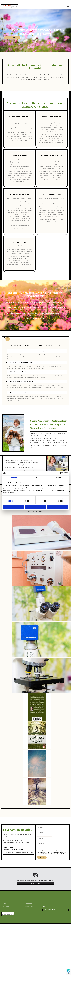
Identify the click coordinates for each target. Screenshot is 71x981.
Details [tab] (35, 477)
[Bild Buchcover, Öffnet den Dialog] (37, 805)
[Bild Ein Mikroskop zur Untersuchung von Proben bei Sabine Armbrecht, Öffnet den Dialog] (41, 656)
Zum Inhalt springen (6, 2)
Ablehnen (13, 507)
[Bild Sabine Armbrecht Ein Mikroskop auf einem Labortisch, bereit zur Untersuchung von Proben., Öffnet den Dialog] (41, 621)
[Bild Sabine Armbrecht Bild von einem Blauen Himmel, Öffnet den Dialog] (37, 776)
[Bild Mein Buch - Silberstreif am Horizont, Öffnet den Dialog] (37, 748)
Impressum (44, 903)
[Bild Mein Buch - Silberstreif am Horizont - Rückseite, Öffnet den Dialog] (37, 720)
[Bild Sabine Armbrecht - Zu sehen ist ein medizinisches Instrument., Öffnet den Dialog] (41, 585)
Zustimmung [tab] (13, 477)
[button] (12, 37)
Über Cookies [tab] (57, 477)
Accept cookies (35, 883)
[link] (35, 875)
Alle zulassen (57, 507)
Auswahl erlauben (35, 507)
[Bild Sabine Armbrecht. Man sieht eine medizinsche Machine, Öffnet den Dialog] (41, 549)
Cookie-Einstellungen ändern (49, 909)
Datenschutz (45, 906)
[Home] (9, 7)
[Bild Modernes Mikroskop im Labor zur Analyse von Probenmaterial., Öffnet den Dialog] (41, 692)
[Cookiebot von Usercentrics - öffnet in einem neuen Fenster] (61, 473)
